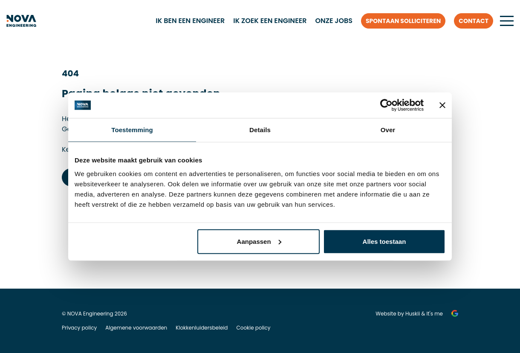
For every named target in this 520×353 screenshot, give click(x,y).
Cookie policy (253, 327)
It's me (435, 313)
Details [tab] (260, 129)
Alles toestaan (384, 241)
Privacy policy (79, 327)
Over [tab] (388, 129)
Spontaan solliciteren (403, 21)
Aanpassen (259, 241)
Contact (473, 21)
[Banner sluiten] (442, 105)
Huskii (412, 313)
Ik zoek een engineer (269, 21)
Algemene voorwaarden (136, 327)
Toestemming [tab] (132, 129)
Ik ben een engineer (190, 21)
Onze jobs (333, 21)
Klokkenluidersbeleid (202, 327)
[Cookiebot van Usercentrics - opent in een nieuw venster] (386, 105)
